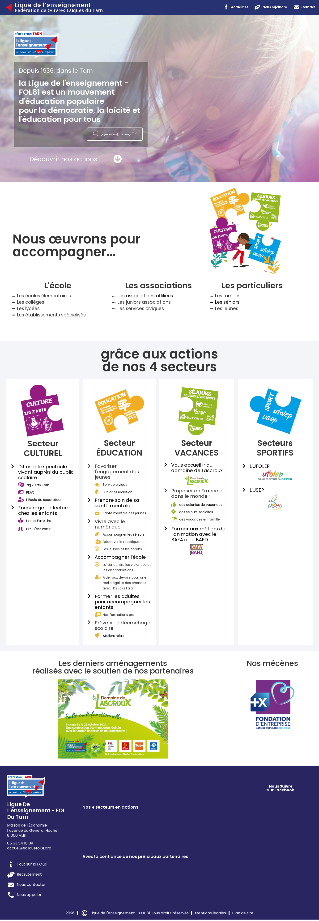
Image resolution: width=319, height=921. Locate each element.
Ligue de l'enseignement (53, 5)
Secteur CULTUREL (43, 449)
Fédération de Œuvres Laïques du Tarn (59, 10)
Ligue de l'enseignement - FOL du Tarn (36, 812)
